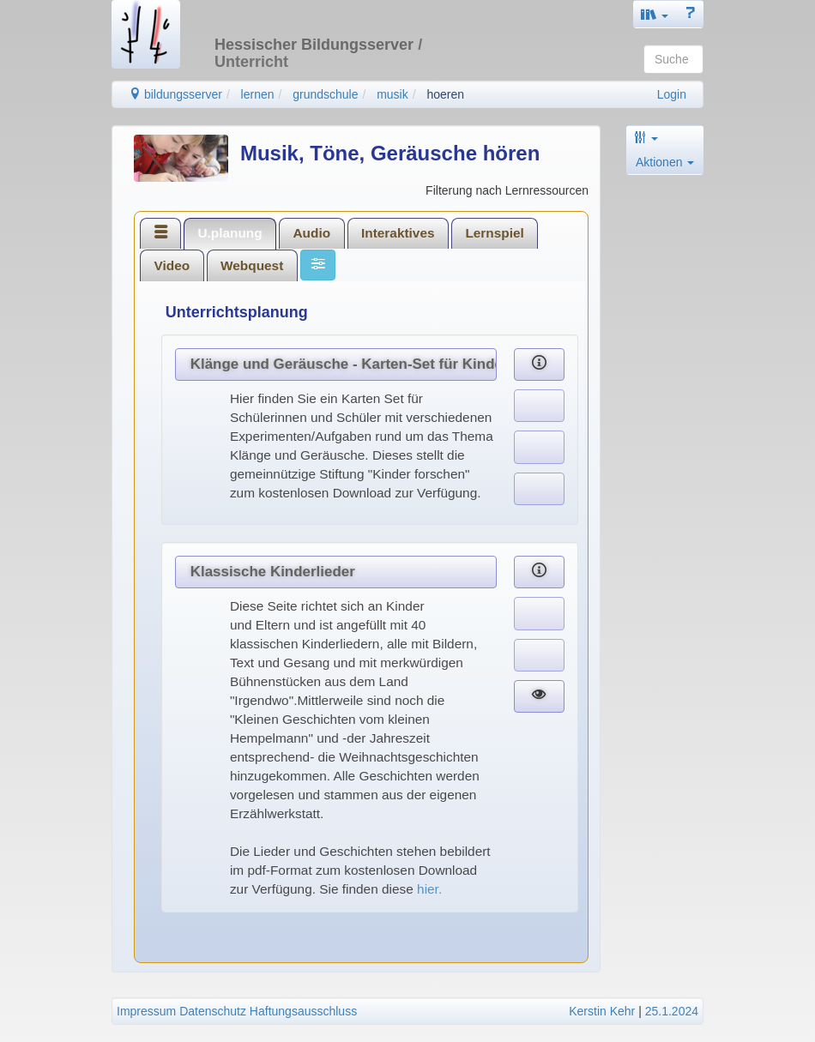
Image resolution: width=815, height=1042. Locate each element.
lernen (258, 94)
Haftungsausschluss (303, 1011)
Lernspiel (494, 233)
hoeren (445, 94)
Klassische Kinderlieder (272, 571)
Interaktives (398, 233)
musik (392, 94)
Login (671, 94)
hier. (431, 889)
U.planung (229, 233)
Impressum (146, 1011)
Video (172, 265)
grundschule (325, 94)
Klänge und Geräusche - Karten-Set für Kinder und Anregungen (343, 364)
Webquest (251, 265)
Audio (312, 233)
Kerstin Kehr (602, 1011)
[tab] (160, 233)
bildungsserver (175, 94)
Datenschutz (212, 1011)
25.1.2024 (671, 1011)
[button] (654, 14)
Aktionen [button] (665, 162)
